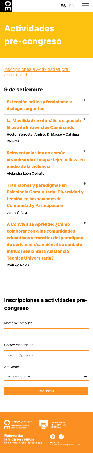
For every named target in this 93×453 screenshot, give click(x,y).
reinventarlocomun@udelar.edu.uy (65, 444)
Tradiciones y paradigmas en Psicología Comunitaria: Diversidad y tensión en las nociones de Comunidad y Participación (45, 199)
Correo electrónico (18, 345)
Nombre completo (18, 323)
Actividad (11, 367)
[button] (87, 5)
